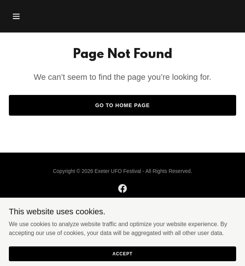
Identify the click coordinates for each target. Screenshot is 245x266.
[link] (122, 188)
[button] (26, 16)
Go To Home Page (122, 105)
